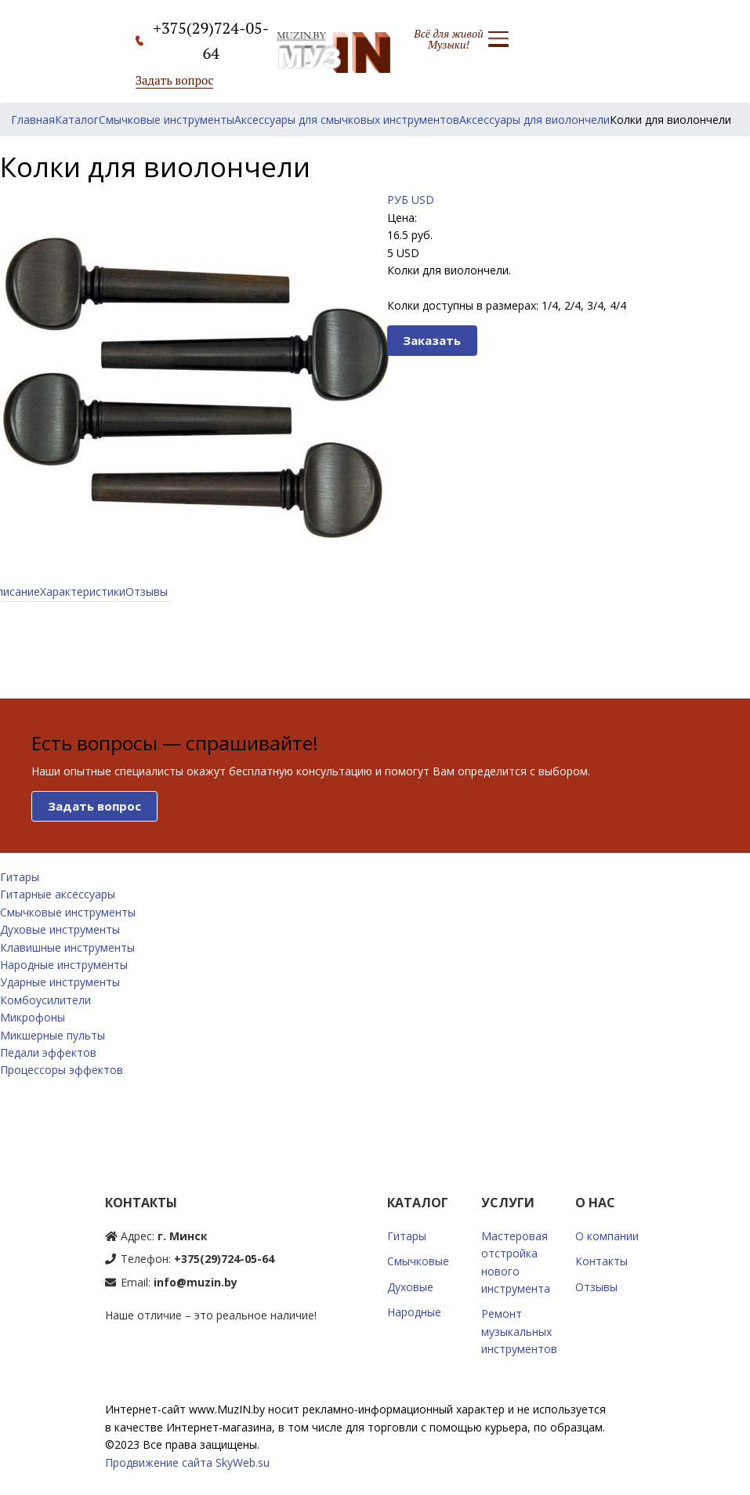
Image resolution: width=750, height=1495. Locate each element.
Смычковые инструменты (68, 912)
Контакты (601, 1261)
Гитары (19, 876)
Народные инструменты (64, 964)
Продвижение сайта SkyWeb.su (187, 1462)
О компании (607, 1235)
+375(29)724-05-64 (224, 1258)
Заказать (432, 340)
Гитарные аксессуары (57, 894)
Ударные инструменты (60, 981)
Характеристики (82, 591)
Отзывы (146, 591)
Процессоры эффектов (61, 1069)
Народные (414, 1311)
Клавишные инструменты (67, 947)
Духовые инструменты (60, 929)
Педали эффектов (48, 1052)
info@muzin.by (195, 1282)
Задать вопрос (175, 80)
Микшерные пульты (52, 1035)
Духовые (410, 1286)
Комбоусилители (45, 999)
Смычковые (418, 1261)
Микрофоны (32, 1017)
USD (422, 199)
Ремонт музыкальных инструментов (519, 1331)
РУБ (397, 199)
